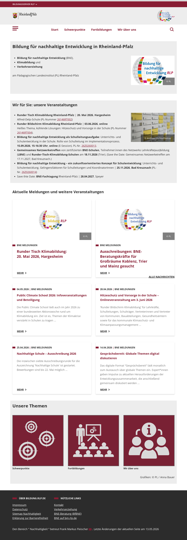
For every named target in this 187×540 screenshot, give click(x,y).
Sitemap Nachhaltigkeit (26, 513)
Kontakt (58, 505)
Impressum (19, 505)
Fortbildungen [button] (101, 29)
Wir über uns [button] (127, 29)
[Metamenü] (24, 4)
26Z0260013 (89, 145)
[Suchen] (172, 29)
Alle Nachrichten (162, 277)
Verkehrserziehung (65, 509)
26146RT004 (24, 132)
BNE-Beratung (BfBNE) (68, 513)
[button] (15, 28)
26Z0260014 (29, 172)
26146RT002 (64, 119)
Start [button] (54, 29)
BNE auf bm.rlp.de (65, 518)
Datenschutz (20, 509)
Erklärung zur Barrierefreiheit (30, 518)
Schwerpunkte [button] (74, 29)
